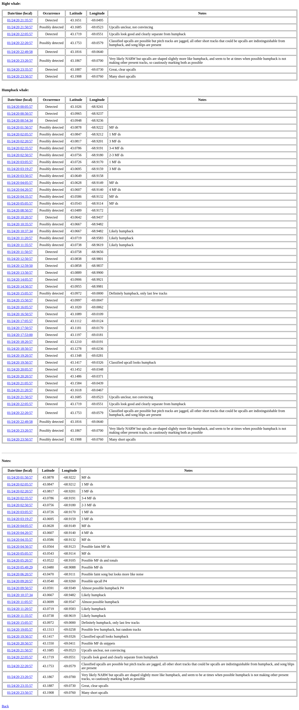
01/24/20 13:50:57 (20, 272)
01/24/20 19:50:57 (20, 362)
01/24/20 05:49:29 (20, 567)
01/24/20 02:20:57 (20, 141)
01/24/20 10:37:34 (20, 231)
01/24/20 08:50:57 (20, 210)
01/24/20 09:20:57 (20, 581)
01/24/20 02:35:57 (20, 148)
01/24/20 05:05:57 (20, 203)
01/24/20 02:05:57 (20, 134)
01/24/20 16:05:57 (20, 307)
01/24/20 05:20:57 (20, 560)
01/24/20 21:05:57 (20, 383)
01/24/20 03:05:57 (20, 162)
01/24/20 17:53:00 (20, 335)
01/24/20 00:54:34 (20, 120)
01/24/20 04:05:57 (20, 183)
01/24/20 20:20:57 (20, 376)
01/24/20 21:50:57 (20, 27)
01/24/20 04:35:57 (20, 196)
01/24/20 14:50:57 (20, 286)
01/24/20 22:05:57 (20, 34)
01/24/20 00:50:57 (20, 113)
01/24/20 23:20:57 (20, 60)
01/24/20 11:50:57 (19, 252)
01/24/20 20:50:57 (20, 643)
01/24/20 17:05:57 (20, 321)
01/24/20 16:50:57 (20, 314)
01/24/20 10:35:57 (20, 224)
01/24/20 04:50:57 (20, 546)
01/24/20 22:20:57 (20, 43)
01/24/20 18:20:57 (20, 342)
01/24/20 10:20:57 (20, 217)
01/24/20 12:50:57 (20, 259)
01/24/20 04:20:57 (20, 189)
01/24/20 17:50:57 (20, 328)
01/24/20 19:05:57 (20, 629)
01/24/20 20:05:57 (20, 369)
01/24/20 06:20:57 (20, 574)
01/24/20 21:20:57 (20, 390)
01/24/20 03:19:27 (20, 169)
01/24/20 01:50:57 (20, 127)
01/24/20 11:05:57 (19, 602)
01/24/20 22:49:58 (20, 52)
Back (5, 706)
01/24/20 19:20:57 (20, 355)
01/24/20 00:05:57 (20, 106)
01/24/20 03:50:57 (20, 176)
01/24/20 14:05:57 (20, 279)
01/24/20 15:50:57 (20, 300)
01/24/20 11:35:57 (19, 245)
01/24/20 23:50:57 (20, 76)
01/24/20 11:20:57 (19, 238)
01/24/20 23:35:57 (20, 69)
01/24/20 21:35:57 (20, 20)
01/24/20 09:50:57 (20, 588)
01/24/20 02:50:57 (20, 155)
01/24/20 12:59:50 (20, 265)
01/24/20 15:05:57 (20, 293)
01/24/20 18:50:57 (20, 348)
